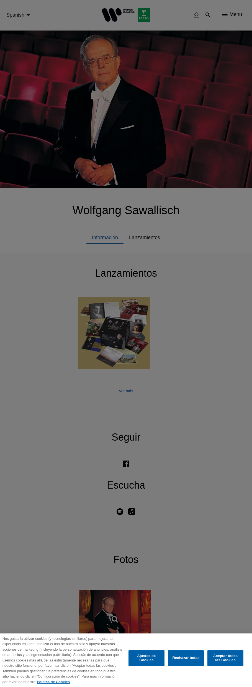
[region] (126, 660)
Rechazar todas (185, 658)
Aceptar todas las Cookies (225, 658)
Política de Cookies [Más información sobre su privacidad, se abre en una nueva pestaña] (53, 682)
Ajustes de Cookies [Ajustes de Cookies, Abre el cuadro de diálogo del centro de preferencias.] (146, 658)
